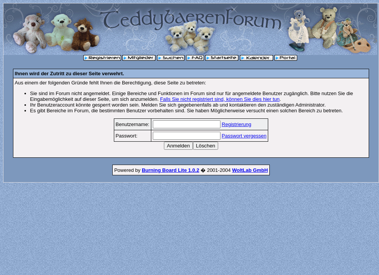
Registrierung (236, 124)
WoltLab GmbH (250, 170)
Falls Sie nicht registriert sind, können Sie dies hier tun (220, 99)
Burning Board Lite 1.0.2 (170, 170)
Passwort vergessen (244, 136)
